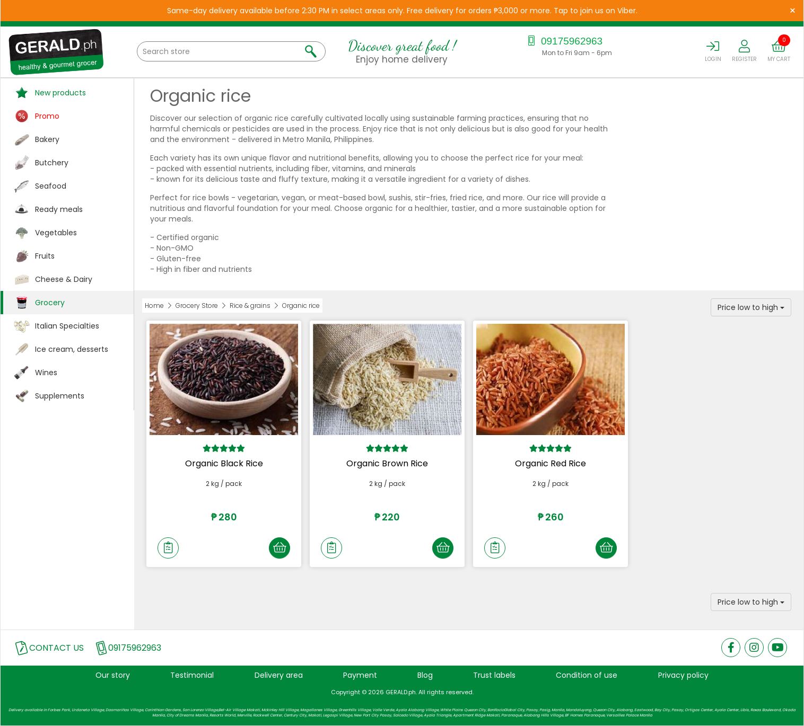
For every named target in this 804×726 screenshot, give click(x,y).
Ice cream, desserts (71, 349)
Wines (46, 372)
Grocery (50, 302)
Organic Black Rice (224, 463)
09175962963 (564, 41)
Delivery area (279, 675)
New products (60, 92)
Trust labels (494, 675)
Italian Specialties (67, 326)
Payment (360, 675)
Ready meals (59, 209)
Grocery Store (197, 305)
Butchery (51, 162)
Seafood (50, 186)
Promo (47, 116)
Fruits (45, 256)
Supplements (59, 396)
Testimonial (192, 675)
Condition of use (586, 675)
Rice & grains (250, 305)
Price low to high (751, 307)
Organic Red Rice (550, 463)
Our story (112, 675)
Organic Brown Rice (387, 463)
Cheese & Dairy (63, 279)
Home (154, 305)
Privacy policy (683, 675)
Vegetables (56, 232)
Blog (425, 675)
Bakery (47, 139)
